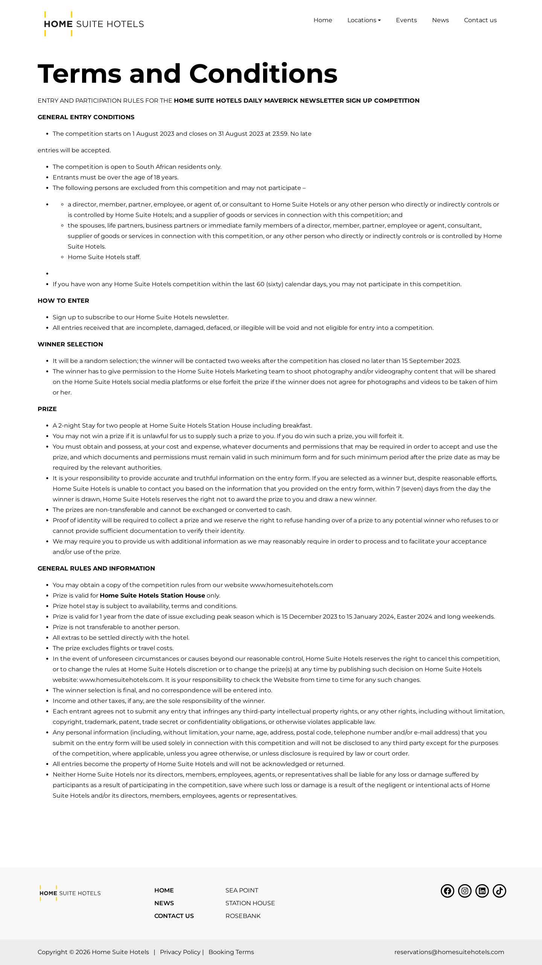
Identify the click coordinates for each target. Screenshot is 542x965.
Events (406, 20)
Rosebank (242, 915)
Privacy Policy (180, 952)
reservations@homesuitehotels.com (449, 952)
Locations (361, 20)
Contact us (480, 20)
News (440, 20)
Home (323, 20)
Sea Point (241, 890)
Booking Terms (231, 952)
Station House (250, 903)
